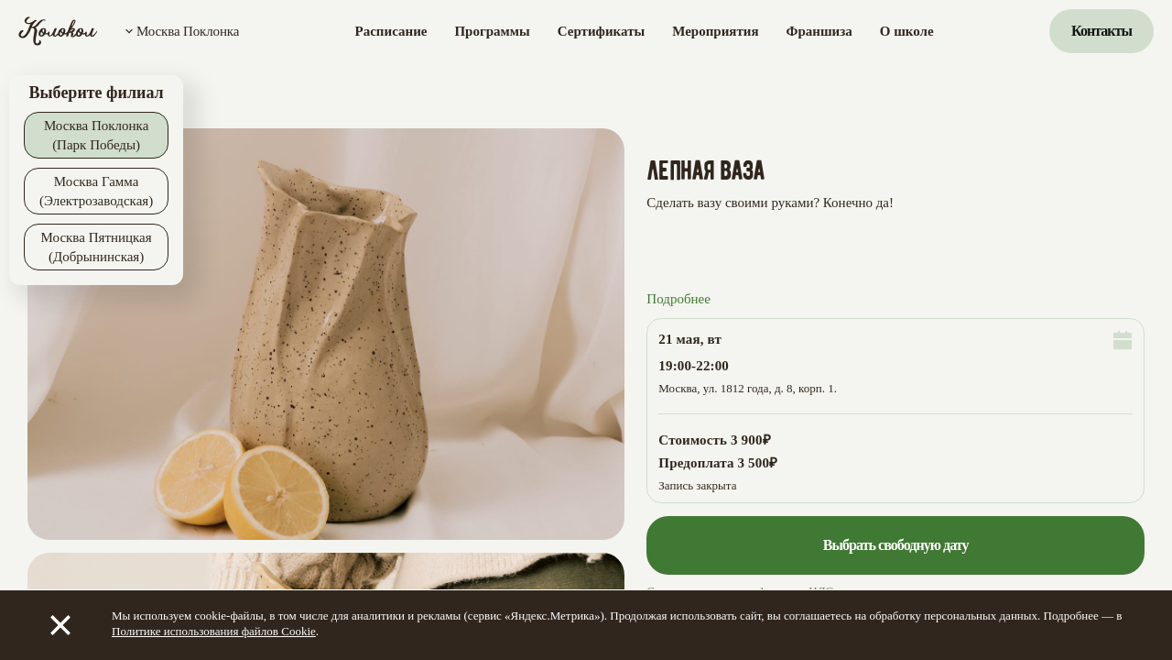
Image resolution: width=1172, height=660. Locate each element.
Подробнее (678, 299)
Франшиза (819, 31)
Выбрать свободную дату (896, 545)
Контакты (1101, 30)
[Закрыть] (60, 625)
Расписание (391, 31)
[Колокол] (58, 31)
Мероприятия (715, 31)
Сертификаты (601, 31)
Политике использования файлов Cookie (214, 631)
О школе (907, 31)
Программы (491, 31)
